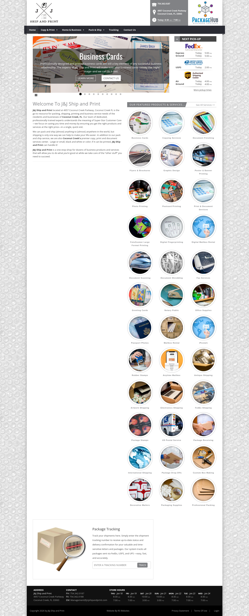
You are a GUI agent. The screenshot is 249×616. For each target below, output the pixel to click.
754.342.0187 (164, 4)
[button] (166, 21)
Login (216, 610)
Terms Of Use (200, 610)
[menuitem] (32, 30)
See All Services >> (205, 104)
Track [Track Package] (142, 565)
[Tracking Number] (115, 565)
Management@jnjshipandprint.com (89, 600)
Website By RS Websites (118, 610)
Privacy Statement (180, 610)
